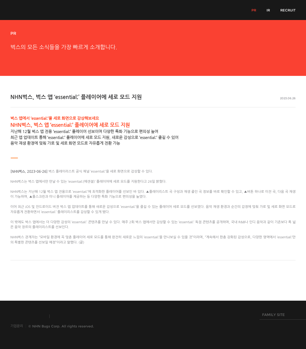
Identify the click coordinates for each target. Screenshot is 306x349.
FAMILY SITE (282, 316)
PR (253, 10)
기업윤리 (16, 326)
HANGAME (97, 316)
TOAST (66, 316)
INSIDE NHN (27, 316)
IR (268, 10)
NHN (127, 316)
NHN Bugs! (29, 10)
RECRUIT (288, 10)
